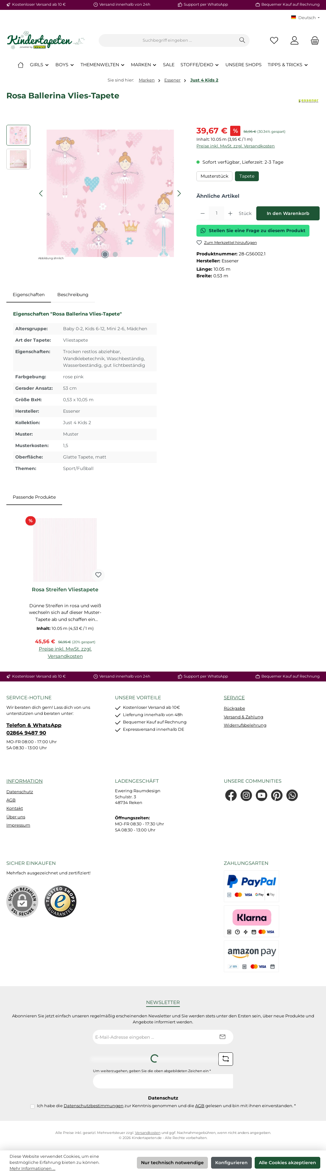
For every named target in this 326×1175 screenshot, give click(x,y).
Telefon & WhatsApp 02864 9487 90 (33, 729)
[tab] (28, 295)
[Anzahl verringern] (202, 213)
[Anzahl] (216, 213)
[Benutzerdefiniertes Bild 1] (60, 901)
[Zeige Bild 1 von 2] (105, 254)
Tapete (246, 176)
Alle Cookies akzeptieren (287, 1162)
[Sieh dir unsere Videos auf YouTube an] (261, 795)
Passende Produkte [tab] (34, 497)
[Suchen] (242, 40)
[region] (95, 193)
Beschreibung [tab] (73, 294)
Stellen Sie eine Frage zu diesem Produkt (253, 230)
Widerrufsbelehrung (245, 725)
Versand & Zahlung (243, 717)
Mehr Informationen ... (32, 1168)
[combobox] (167, 40)
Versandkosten (147, 1133)
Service (234, 697)
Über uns (15, 817)
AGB (11, 800)
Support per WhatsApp (206, 4)
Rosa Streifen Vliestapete (65, 590)
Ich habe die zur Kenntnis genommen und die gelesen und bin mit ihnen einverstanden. (166, 1105)
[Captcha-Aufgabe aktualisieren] (225, 1059)
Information (24, 781)
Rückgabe (234, 708)
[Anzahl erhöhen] (230, 213)
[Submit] (222, 1037)
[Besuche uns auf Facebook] (231, 795)
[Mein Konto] (294, 40)
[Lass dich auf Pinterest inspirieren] (277, 795)
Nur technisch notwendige (172, 1162)
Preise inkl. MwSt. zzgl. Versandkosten (235, 146)
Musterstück (214, 176)
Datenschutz (19, 791)
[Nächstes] (179, 193)
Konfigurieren (231, 1162)
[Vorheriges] (41, 193)
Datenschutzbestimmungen (94, 1105)
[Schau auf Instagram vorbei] (246, 795)
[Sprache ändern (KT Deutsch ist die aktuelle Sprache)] (305, 18)
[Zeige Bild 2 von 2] (115, 254)
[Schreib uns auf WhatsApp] (292, 795)
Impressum (18, 825)
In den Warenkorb (288, 213)
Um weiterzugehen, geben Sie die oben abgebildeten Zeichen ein (152, 1071)
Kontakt (14, 808)
